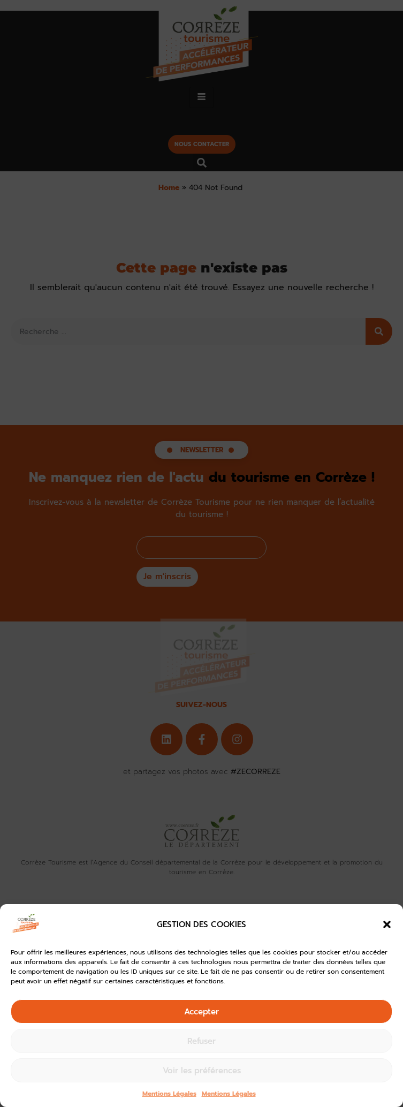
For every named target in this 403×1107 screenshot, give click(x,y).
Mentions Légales (169, 1093)
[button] (387, 924)
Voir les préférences (202, 1070)
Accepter (201, 1012)
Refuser (201, 1041)
